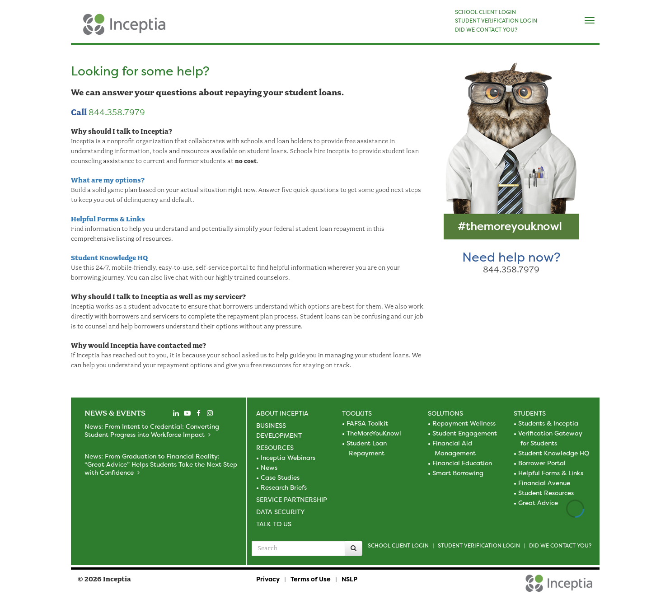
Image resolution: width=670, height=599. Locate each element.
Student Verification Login (479, 545)
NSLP (349, 579)
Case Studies (280, 477)
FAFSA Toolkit (367, 423)
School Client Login (398, 545)
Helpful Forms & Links (108, 219)
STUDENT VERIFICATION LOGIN (496, 21)
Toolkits (357, 413)
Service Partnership (291, 499)
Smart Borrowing (457, 472)
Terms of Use (310, 579)
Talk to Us (273, 523)
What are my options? (108, 180)
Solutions (445, 413)
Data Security (280, 511)
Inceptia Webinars (288, 457)
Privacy (268, 579)
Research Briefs (284, 487)
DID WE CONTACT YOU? (486, 30)
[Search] (353, 548)
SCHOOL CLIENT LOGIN (485, 12)
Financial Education (462, 463)
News (269, 467)
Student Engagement (464, 433)
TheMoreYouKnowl (374, 433)
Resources (275, 447)
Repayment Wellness (464, 423)
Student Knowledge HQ (109, 258)
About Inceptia (282, 413)
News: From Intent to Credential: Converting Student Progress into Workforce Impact (151, 430)
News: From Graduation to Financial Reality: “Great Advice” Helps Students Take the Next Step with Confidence (160, 464)
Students (530, 413)
